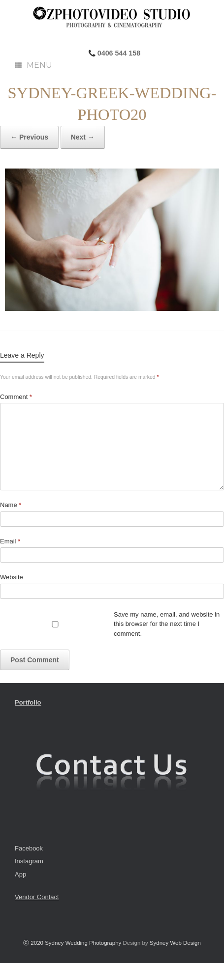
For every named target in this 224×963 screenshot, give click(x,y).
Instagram (29, 861)
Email (10, 541)
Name (10, 505)
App (20, 874)
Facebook (29, 848)
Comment (16, 396)
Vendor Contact (37, 897)
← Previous (29, 137)
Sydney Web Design (175, 943)
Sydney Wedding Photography (83, 943)
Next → (83, 137)
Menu (33, 65)
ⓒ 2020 (34, 943)
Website (11, 577)
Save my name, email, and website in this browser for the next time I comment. (167, 624)
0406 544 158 (118, 53)
